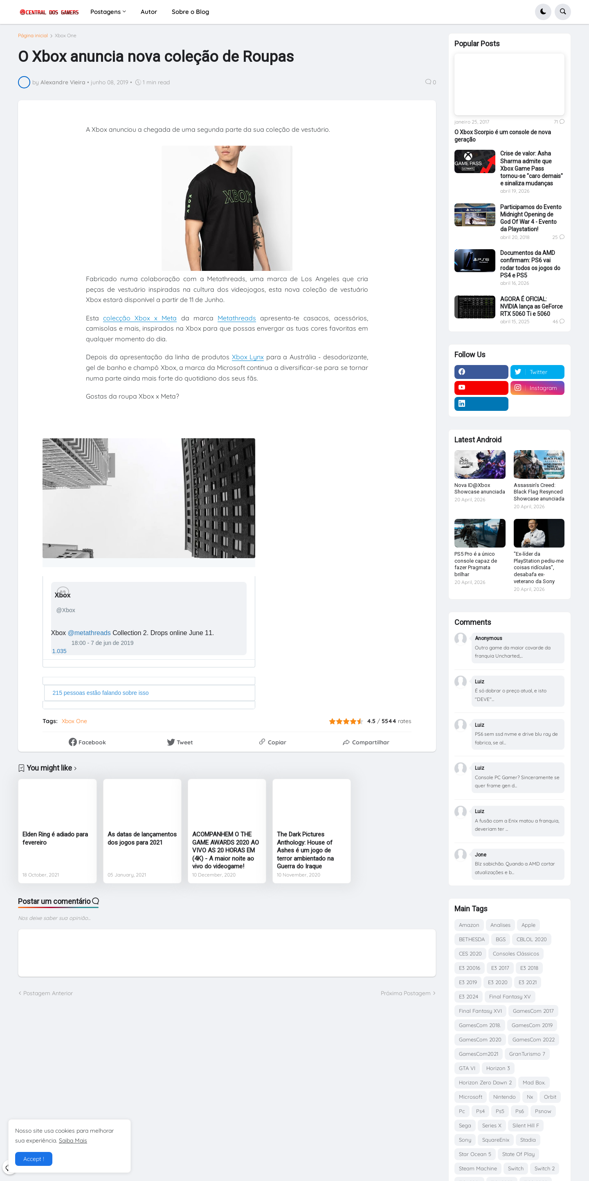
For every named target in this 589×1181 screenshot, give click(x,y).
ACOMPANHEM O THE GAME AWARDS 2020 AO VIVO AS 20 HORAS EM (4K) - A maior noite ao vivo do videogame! (225, 853)
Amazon (469, 925)
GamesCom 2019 (532, 1025)
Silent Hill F (526, 1125)
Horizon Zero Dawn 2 (485, 1082)
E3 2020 (498, 982)
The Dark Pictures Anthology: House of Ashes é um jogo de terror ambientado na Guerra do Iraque (305, 853)
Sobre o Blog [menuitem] (190, 12)
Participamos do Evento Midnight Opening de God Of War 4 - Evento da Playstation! (531, 218)
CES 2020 (470, 953)
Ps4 (480, 1111)
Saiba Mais (73, 1140)
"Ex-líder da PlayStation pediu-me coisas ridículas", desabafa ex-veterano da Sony (539, 568)
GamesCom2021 (478, 1053)
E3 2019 (468, 982)
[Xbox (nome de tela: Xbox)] (64, 598)
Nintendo (504, 1096)
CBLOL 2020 (532, 939)
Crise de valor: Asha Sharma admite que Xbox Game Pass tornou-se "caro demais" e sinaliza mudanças (531, 168)
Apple (528, 925)
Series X (491, 1125)
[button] (543, 12)
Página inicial (33, 38)
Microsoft (470, 1096)
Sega (465, 1125)
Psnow (543, 1111)
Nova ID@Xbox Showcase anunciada (479, 488)
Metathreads (237, 321)
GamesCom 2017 (533, 1010)
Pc (462, 1111)
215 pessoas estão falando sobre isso (101, 695)
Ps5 (500, 1111)
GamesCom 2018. (480, 1025)
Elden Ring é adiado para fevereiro (55, 842)
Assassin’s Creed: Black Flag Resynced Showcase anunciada (539, 492)
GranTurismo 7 (527, 1053)
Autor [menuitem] (149, 12)
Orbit (550, 1096)
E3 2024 (468, 996)
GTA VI (467, 1068)
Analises (500, 925)
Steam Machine (478, 1168)
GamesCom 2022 (534, 1039)
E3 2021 (528, 982)
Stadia (528, 1139)
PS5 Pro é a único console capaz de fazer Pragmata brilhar (475, 564)
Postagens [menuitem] (105, 12)
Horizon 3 (498, 1068)
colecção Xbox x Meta (140, 321)
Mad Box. (534, 1082)
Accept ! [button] (33, 1159)
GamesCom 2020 (480, 1039)
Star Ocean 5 (475, 1154)
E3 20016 (469, 968)
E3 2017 (500, 968)
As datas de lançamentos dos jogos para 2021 (142, 842)
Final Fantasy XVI (480, 1010)
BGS (501, 939)
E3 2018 (529, 968)
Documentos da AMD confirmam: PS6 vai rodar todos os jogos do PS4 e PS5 (530, 264)
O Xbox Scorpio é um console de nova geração (502, 136)
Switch (516, 1168)
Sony (465, 1139)
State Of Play (518, 1154)
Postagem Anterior (48, 996)
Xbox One (65, 38)
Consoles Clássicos (516, 953)
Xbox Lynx (248, 360)
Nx (530, 1096)
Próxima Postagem (406, 996)
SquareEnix (495, 1139)
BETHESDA (472, 939)
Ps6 (519, 1111)
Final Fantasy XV (510, 996)
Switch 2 (545, 1168)
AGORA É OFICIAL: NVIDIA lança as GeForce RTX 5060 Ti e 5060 (531, 306)
